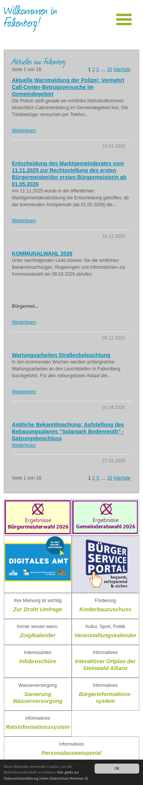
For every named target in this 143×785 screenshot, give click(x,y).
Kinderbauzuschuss (105, 609)
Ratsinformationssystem (38, 727)
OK (116, 768)
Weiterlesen (24, 130)
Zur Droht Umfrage (37, 609)
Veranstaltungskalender (105, 635)
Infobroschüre (37, 661)
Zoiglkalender (38, 635)
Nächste (122, 69)
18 (109, 69)
